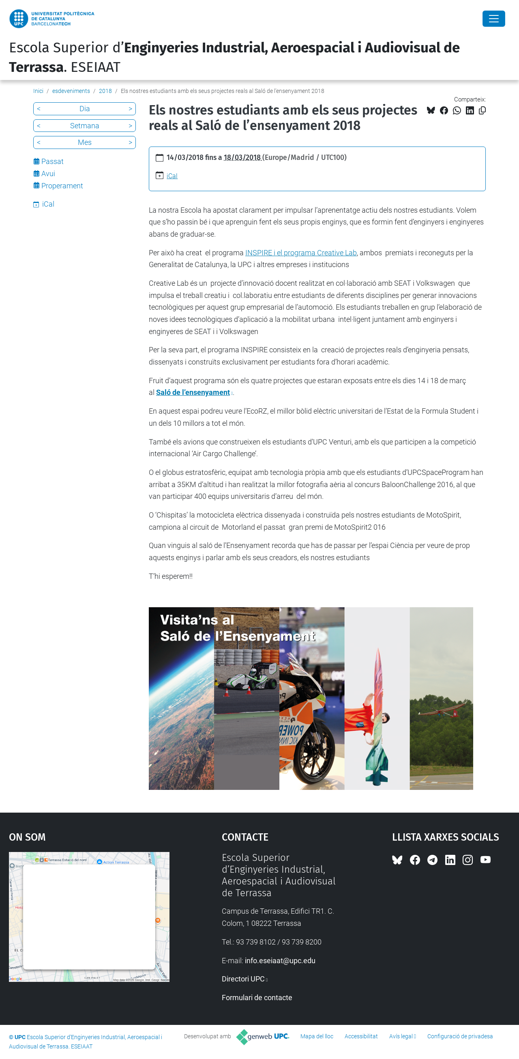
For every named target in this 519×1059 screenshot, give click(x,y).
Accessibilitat (361, 1036)
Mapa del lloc (316, 1036)
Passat (52, 161)
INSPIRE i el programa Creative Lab (301, 252)
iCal (172, 176)
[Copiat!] (482, 110)
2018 (105, 91)
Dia (84, 108)
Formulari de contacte (257, 997)
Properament (62, 185)
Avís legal (401, 1036)
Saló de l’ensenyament (193, 392)
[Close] (494, 19)
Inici (38, 91)
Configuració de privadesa (460, 1036)
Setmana (84, 125)
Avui (48, 173)
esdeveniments (71, 91)
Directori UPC (243, 979)
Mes (85, 142)
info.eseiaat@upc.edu (280, 960)
